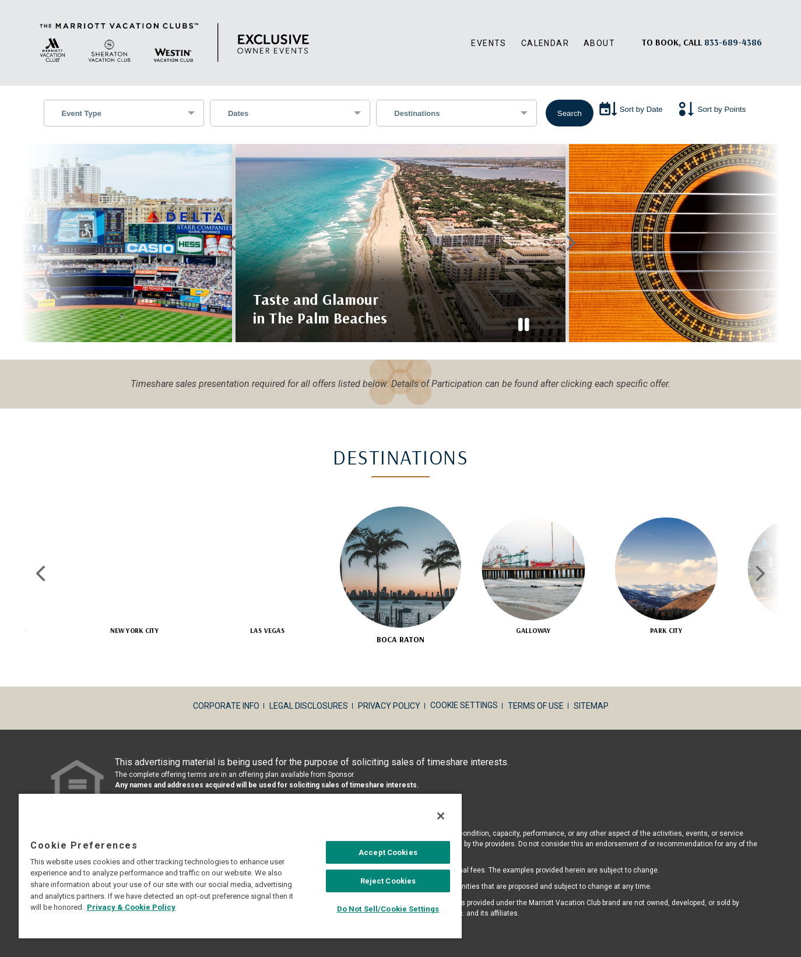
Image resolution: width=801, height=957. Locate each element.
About (599, 43)
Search (569, 113)
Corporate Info (226, 690)
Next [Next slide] (759, 558)
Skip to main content (0, 0)
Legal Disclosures (308, 690)
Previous (232, 235)
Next (569, 235)
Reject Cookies (388, 881)
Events (488, 43)
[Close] (441, 816)
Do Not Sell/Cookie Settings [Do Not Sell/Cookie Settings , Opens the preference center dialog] (388, 909)
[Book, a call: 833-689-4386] (733, 42)
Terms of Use (536, 690)
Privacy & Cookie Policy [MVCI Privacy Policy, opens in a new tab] (131, 907)
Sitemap (591, 690)
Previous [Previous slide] (41, 558)
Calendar (545, 43)
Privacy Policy (389, 690)
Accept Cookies (388, 852)
